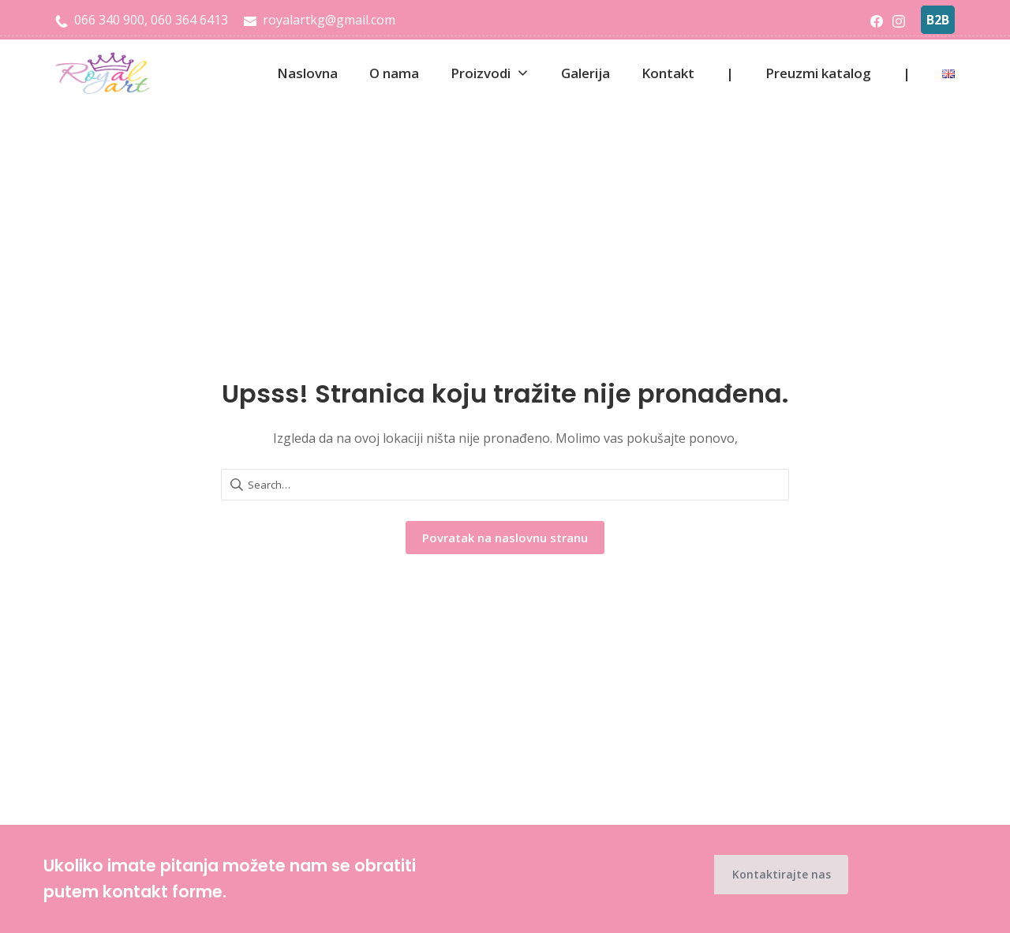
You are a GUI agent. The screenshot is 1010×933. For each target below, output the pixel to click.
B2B (937, 19)
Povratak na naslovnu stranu (505, 537)
